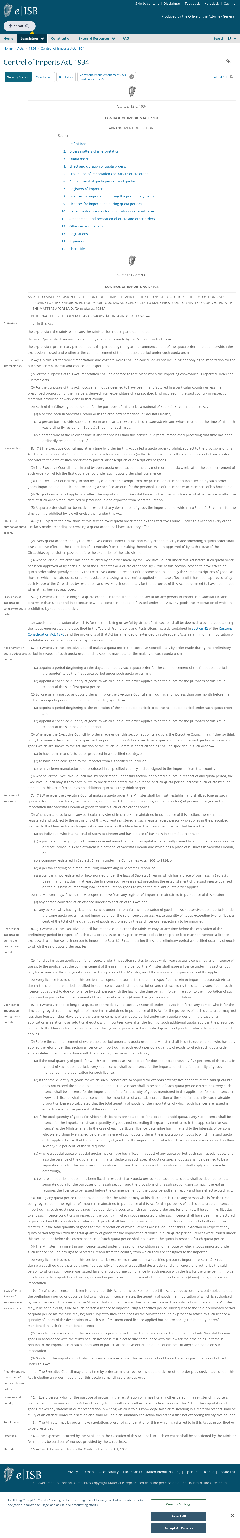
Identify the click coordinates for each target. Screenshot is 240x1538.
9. (64, 214)
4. (64, 177)
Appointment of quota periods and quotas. (103, 192)
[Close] (232, 1518)
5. (64, 184)
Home (8, 38)
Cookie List (227, 1483)
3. (64, 170)
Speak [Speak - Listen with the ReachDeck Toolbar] (18, 26)
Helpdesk (211, 3)
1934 (32, 59)
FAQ (125, 38)
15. (63, 259)
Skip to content (147, 3)
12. (63, 237)
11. (63, 229)
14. (63, 252)
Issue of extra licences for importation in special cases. (112, 222)
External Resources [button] (94, 38)
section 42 (200, 639)
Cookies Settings (178, 1506)
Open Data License (199, 1483)
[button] (229, 38)
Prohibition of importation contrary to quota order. (109, 184)
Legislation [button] (29, 38)
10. (63, 222)
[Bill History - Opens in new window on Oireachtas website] (66, 88)
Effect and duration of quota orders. (97, 177)
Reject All (178, 1518)
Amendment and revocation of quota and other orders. (112, 229)
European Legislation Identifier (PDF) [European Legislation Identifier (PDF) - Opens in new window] (151, 1483)
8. (64, 207)
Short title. (77, 259)
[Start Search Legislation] (197, 47)
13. (63, 244)
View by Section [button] (18, 88)
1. (64, 155)
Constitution (61, 38)
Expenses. (77, 252)
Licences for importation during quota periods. (106, 214)
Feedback (192, 3)
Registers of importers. (87, 199)
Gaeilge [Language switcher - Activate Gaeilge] (229, 3)
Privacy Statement (81, 1483)
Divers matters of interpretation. (94, 162)
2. (64, 162)
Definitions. (78, 155)
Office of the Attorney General (211, 16)
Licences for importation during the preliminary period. (113, 207)
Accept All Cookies (179, 1531)
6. (64, 192)
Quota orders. (80, 170)
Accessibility (109, 1483)
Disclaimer (172, 3)
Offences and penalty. (86, 237)
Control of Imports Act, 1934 (62, 59)
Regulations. (79, 244)
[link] (220, 49)
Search (222, 38)
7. (64, 199)
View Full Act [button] (44, 88)
